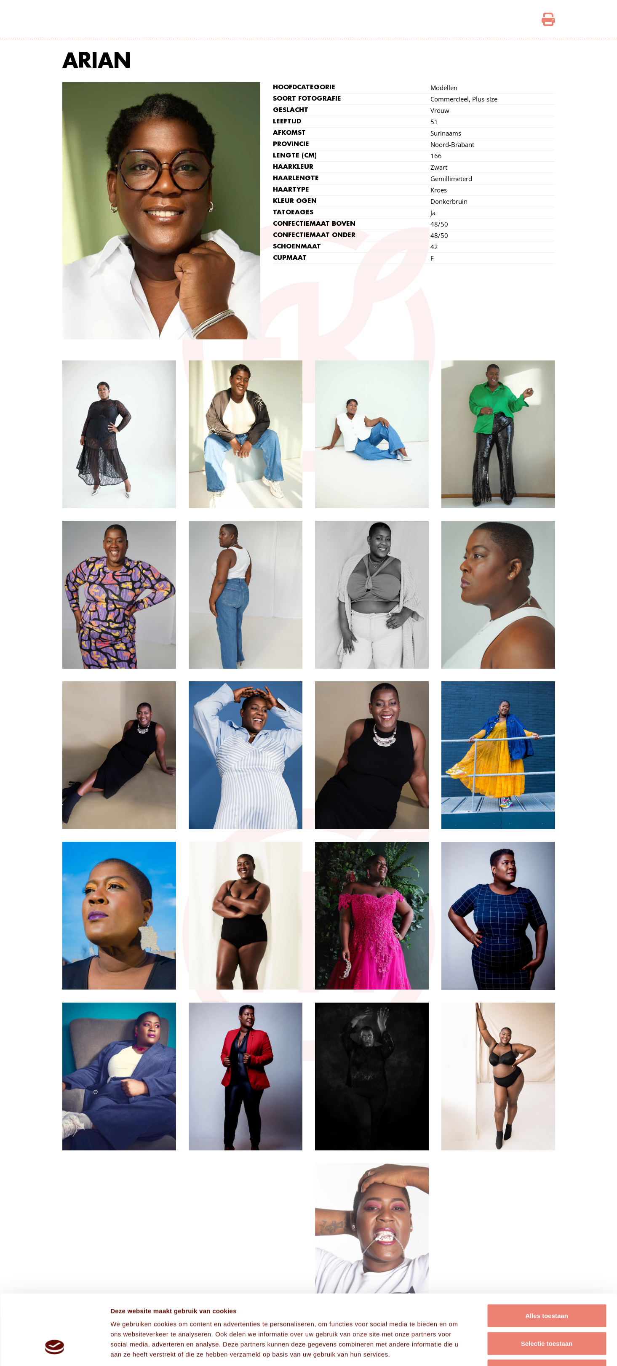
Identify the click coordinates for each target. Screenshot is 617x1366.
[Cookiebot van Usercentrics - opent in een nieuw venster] (54, 1349)
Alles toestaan (546, 1255)
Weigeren (546, 1310)
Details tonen (455, 1349)
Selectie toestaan (547, 1283)
